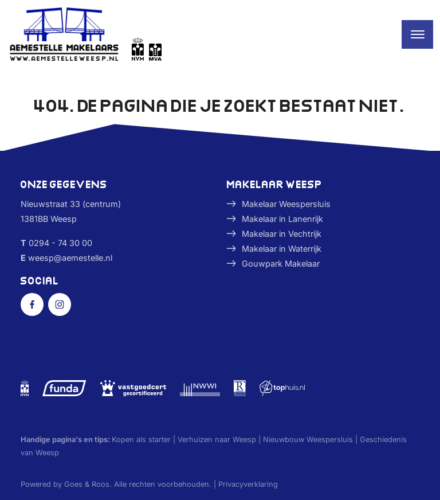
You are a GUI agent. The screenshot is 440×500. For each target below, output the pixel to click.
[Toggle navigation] (417, 34)
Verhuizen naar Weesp (217, 439)
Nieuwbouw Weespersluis (308, 439)
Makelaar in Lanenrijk (282, 219)
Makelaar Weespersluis (286, 204)
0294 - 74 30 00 (60, 243)
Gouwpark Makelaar (281, 263)
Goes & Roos (86, 484)
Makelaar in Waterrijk (281, 248)
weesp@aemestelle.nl (70, 258)
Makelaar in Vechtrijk (281, 234)
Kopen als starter (141, 439)
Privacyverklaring (248, 484)
